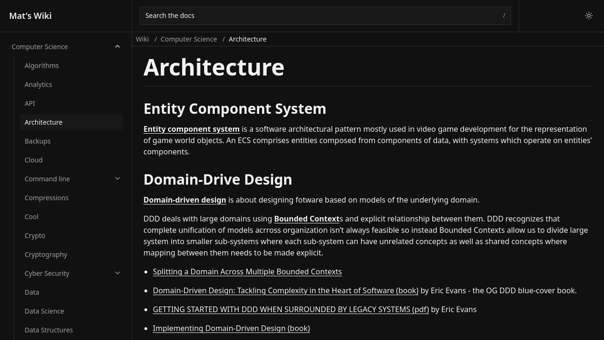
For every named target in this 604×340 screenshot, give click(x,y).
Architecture (43, 122)
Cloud (33, 159)
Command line (47, 178)
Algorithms (42, 65)
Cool (31, 216)
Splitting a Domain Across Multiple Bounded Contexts (247, 271)
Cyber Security (47, 273)
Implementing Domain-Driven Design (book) (231, 328)
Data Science (44, 310)
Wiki (142, 38)
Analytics (38, 84)
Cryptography (46, 254)
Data (32, 292)
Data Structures (49, 329)
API (30, 103)
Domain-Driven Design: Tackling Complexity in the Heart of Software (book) (286, 290)
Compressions (46, 197)
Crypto (35, 235)
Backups (37, 140)
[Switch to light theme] (588, 15)
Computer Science (40, 46)
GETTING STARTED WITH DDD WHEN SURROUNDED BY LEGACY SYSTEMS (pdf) (291, 309)
